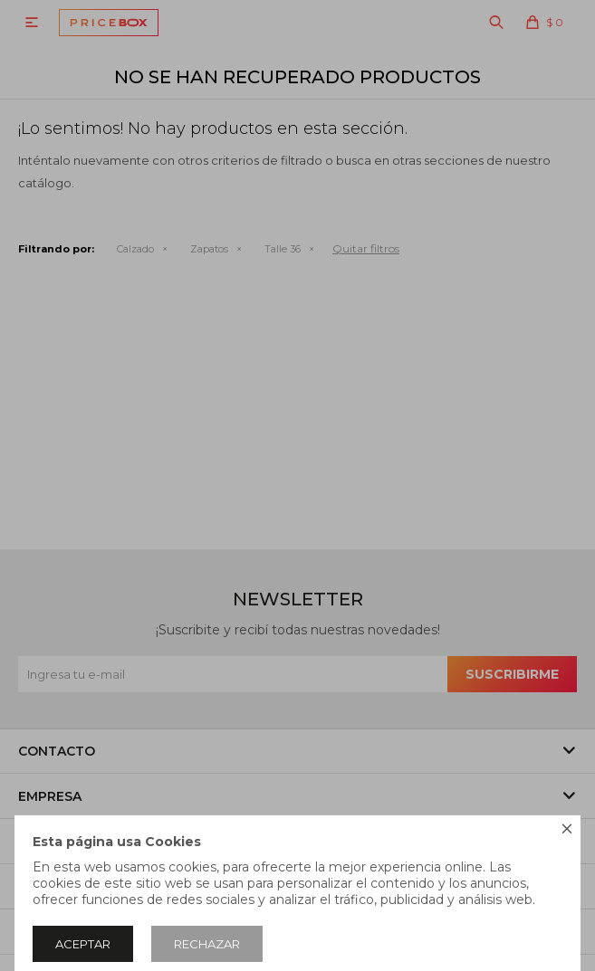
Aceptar (82, 944)
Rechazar (207, 944)
